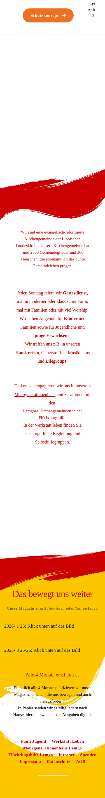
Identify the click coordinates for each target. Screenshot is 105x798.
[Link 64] (88, 754)
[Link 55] (27, 352)
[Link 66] (58, 761)
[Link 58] (48, 425)
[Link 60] (67, 741)
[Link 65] (30, 761)
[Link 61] (52, 748)
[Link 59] (34, 741)
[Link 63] (66, 754)
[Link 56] (55, 361)
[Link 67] (80, 761)
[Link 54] (51, 335)
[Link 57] (34, 394)
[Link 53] (71, 318)
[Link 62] (30, 754)
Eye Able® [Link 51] (92, 10)
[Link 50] (77, 9)
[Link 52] (75, 293)
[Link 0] (16, 6)
